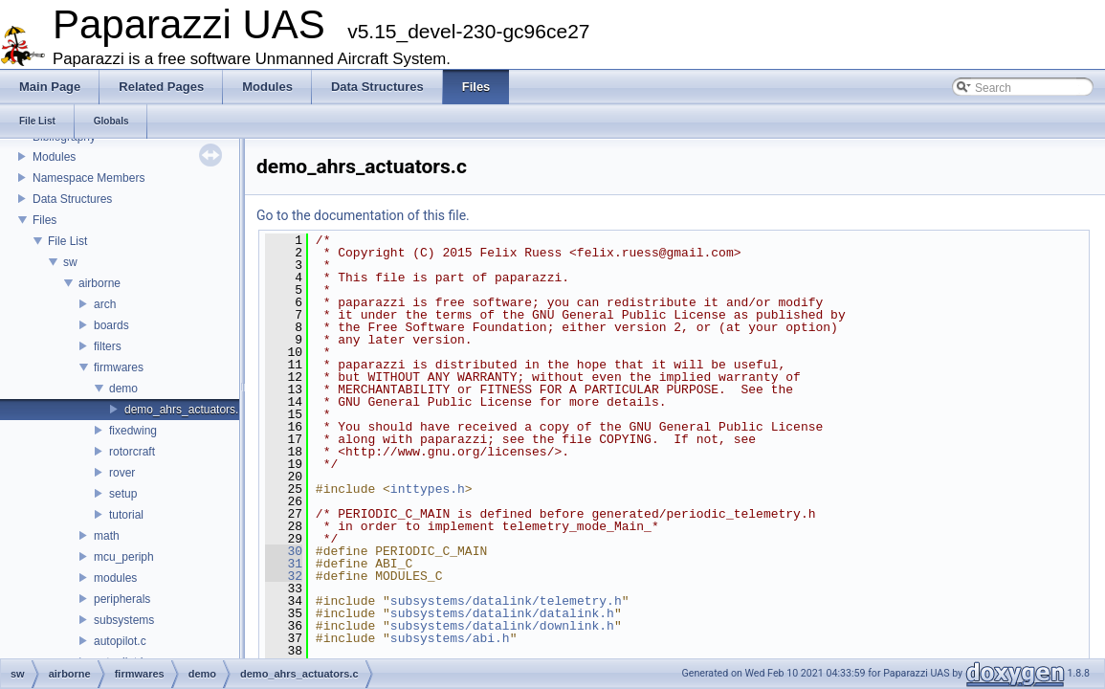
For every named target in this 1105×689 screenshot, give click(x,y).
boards (111, 325)
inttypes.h (427, 489)
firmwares (119, 367)
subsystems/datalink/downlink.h (502, 625)
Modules (54, 157)
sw (70, 262)
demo (123, 388)
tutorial (126, 515)
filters (108, 346)
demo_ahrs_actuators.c (184, 409)
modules (115, 578)
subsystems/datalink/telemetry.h (506, 601)
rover (122, 472)
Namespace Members (88, 178)
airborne (99, 283)
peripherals (122, 599)
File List (67, 241)
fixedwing (133, 430)
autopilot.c (120, 641)
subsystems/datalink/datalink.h (502, 613)
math (107, 536)
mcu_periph (124, 557)
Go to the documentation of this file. (363, 215)
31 (283, 563)
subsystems (124, 620)
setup (123, 493)
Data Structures (72, 199)
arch (105, 304)
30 (283, 551)
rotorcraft (132, 451)
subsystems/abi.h (450, 638)
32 (283, 576)
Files (44, 220)
